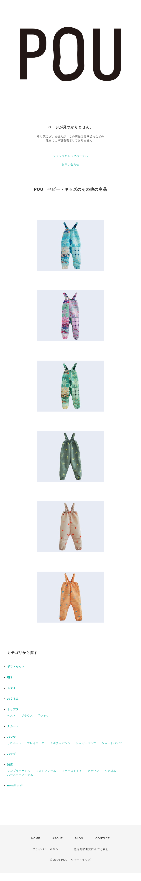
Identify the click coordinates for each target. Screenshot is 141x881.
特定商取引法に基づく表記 (91, 849)
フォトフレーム (46, 770)
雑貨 (10, 764)
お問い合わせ (70, 164)
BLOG (79, 838)
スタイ (11, 688)
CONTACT (102, 838)
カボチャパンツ (60, 743)
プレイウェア (36, 743)
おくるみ (13, 698)
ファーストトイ (72, 770)
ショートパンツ (112, 743)
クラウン (93, 770)
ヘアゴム (110, 770)
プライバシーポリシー (47, 849)
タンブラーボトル (18, 770)
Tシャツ (43, 715)
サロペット (14, 743)
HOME (35, 838)
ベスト (11, 715)
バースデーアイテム (20, 774)
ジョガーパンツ (86, 743)
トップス (13, 709)
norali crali (15, 785)
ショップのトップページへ (70, 156)
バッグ (11, 753)
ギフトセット (16, 666)
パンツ (11, 737)
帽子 (10, 677)
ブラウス (27, 715)
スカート (13, 726)
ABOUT (57, 838)
